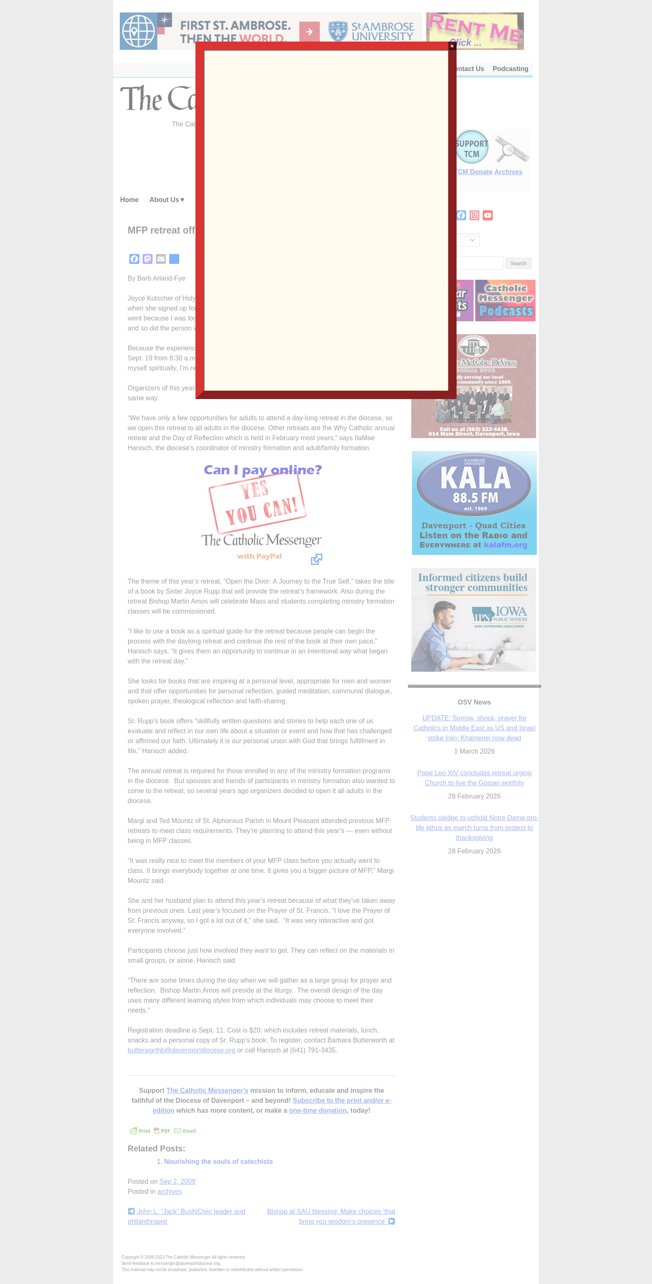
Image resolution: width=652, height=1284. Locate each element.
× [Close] (452, 46)
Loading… (325, 219)
